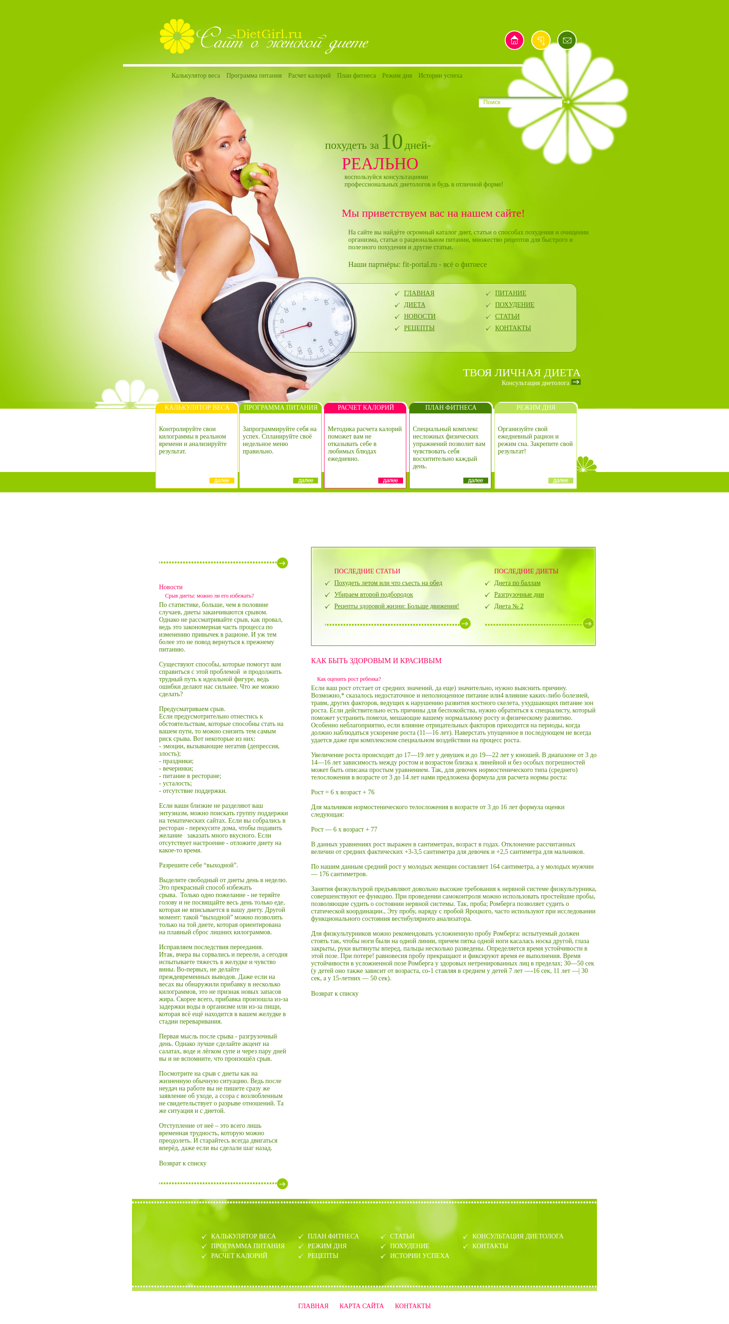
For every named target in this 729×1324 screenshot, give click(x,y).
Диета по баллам (517, 582)
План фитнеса (356, 75)
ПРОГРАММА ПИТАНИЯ (248, 1246)
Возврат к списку (182, 1163)
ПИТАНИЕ (510, 293)
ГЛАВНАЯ (419, 293)
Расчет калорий (309, 75)
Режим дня (397, 75)
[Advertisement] (364, 518)
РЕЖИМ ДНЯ (327, 1246)
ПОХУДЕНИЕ (515, 304)
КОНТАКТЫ (513, 328)
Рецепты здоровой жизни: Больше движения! (396, 606)
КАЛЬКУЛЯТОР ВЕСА (243, 1236)
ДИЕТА (414, 304)
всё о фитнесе (465, 264)
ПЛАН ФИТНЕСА (333, 1236)
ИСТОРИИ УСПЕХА (420, 1255)
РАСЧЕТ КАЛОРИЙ (239, 1255)
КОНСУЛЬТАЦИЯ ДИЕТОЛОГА (517, 1236)
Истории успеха (440, 75)
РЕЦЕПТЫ (419, 328)
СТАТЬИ (507, 316)
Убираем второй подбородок (373, 594)
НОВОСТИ (420, 316)
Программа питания (254, 75)
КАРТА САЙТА (361, 1306)
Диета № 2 (509, 606)
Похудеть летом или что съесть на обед (388, 582)
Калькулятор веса (196, 75)
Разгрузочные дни (519, 594)
